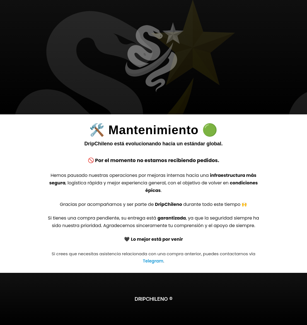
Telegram (153, 261)
